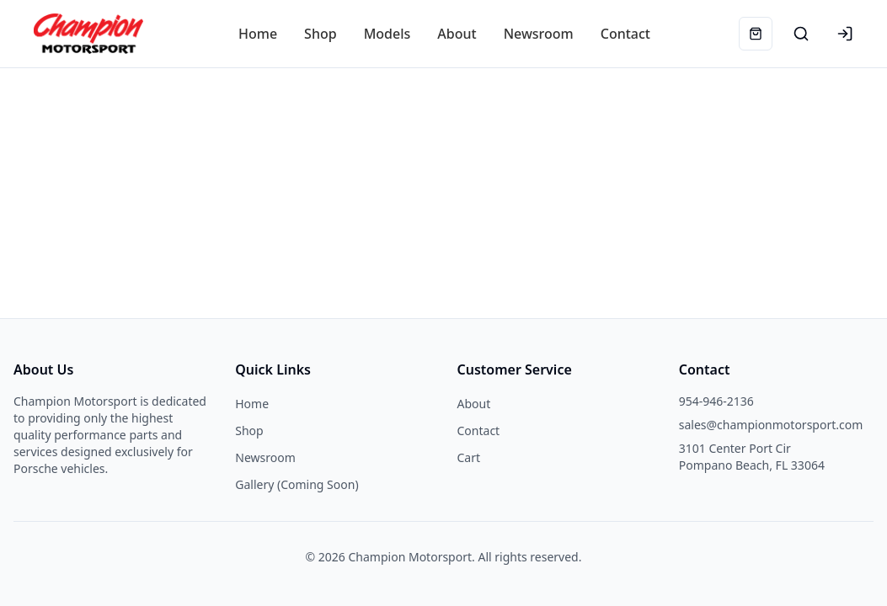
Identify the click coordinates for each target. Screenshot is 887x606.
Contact (478, 431)
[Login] (845, 34)
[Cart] (755, 33)
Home (252, 404)
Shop (249, 431)
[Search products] (801, 34)
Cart (469, 457)
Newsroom (265, 457)
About (474, 404)
